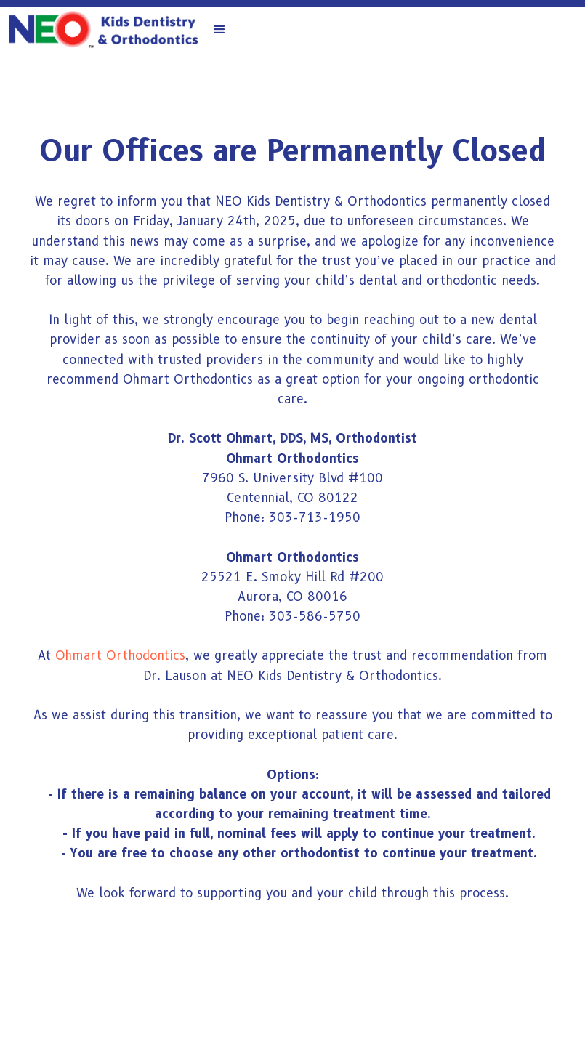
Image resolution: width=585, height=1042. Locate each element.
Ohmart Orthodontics (120, 655)
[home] (103, 29)
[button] (219, 30)
